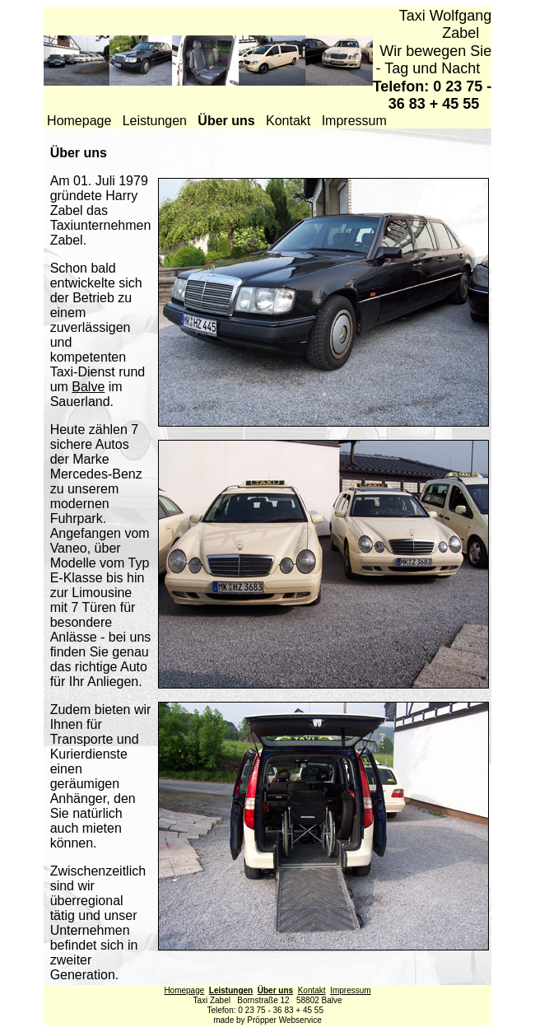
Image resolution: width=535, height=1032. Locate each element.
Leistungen (155, 121)
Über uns (275, 990)
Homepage (79, 121)
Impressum (354, 121)
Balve (88, 387)
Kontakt (288, 121)
